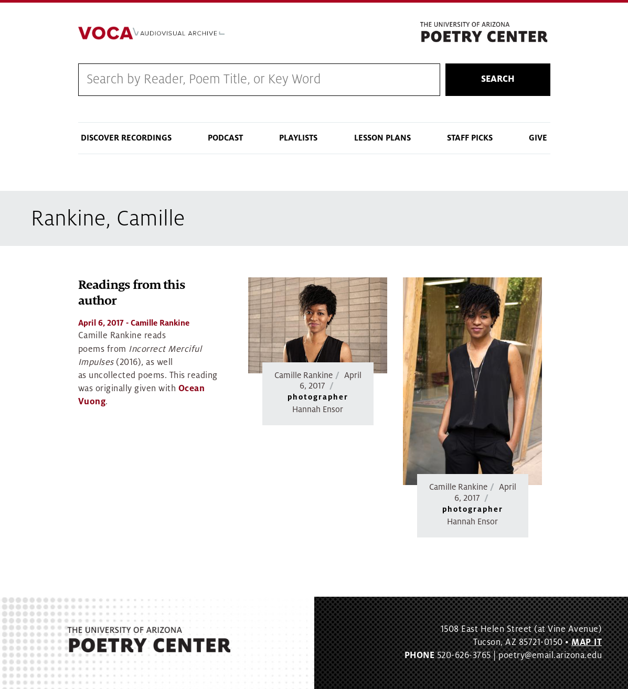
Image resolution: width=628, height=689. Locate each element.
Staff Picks (470, 138)
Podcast (225, 138)
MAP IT (586, 642)
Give (538, 138)
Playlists (298, 138)
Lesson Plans (382, 138)
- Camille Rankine (133, 323)
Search (498, 79)
